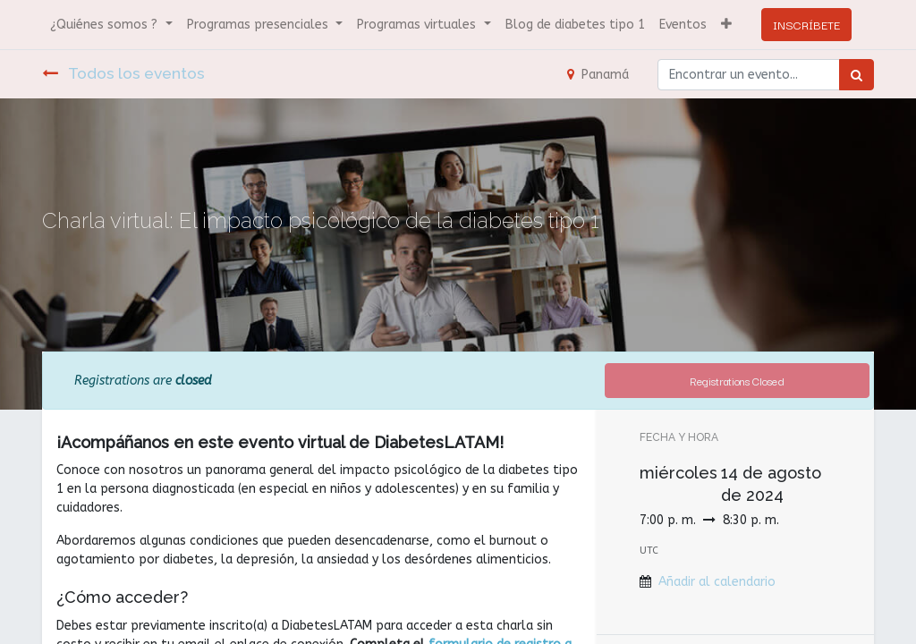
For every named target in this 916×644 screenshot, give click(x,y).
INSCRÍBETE (806, 24)
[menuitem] (575, 24)
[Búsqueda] (856, 74)
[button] (726, 24)
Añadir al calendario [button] (717, 581)
